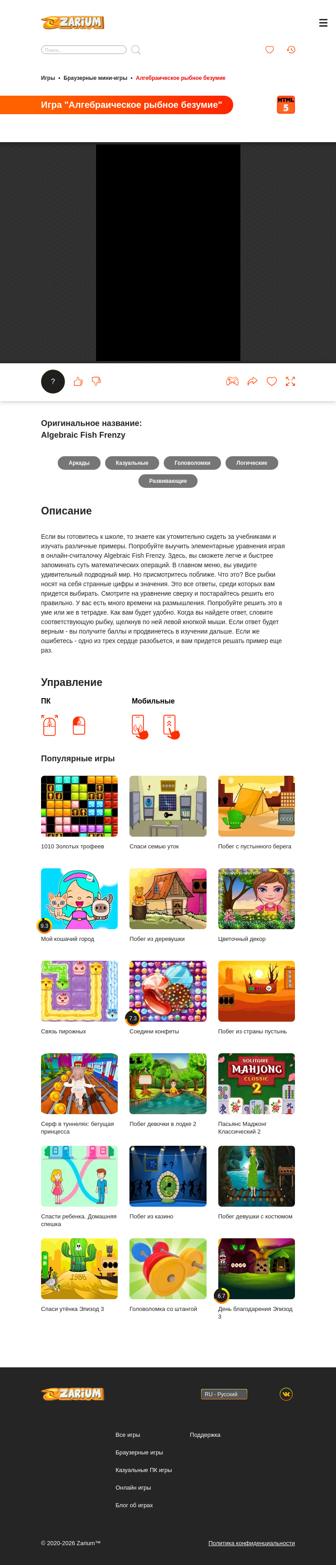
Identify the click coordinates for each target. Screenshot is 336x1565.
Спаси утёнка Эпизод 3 (79, 1275)
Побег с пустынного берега (256, 813)
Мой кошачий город (79, 905)
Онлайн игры (133, 1487)
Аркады (79, 463)
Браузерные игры (139, 1452)
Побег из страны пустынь (256, 998)
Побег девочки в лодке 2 (167, 1090)
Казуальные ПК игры (143, 1470)
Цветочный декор (256, 905)
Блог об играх (134, 1505)
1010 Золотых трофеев (79, 813)
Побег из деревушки (167, 905)
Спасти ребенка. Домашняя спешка (79, 1187)
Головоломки (192, 463)
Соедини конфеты (167, 998)
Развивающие (168, 481)
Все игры (127, 1434)
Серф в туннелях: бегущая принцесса (79, 1094)
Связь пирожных (79, 998)
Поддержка (205, 1434)
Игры (48, 78)
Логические (251, 463)
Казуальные (132, 463)
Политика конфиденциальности (251, 1543)
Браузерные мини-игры (95, 78)
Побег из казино (167, 1183)
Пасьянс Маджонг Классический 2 (256, 1094)
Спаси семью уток (167, 813)
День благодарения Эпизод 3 (256, 1279)
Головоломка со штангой (167, 1275)
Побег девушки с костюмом (256, 1183)
